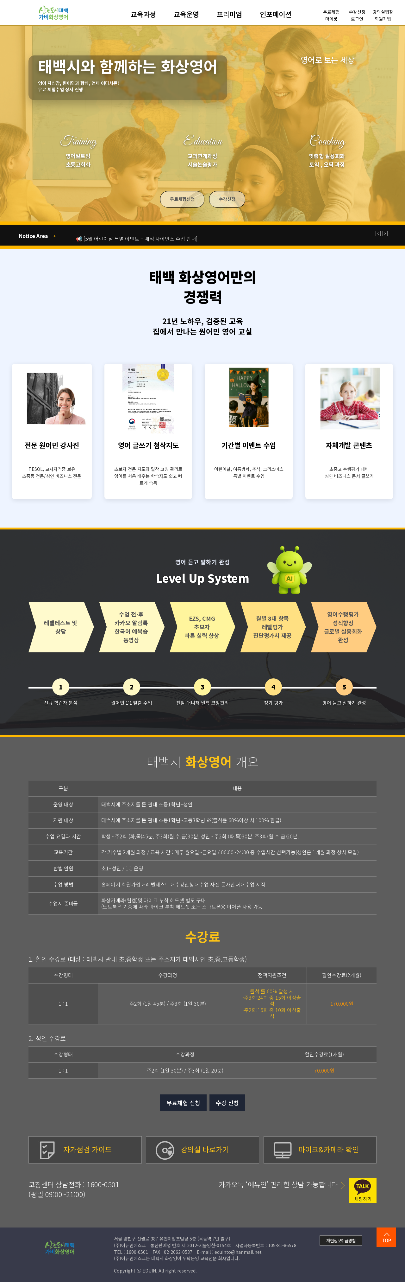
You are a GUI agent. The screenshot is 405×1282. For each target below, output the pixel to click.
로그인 (357, 19)
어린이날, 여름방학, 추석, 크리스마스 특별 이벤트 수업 (249, 472)
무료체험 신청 (183, 1103)
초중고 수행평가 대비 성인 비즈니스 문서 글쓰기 (349, 472)
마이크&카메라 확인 (316, 1149)
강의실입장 (383, 12)
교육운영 (186, 14)
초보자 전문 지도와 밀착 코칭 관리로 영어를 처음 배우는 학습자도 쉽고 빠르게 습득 (148, 476)
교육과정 (143, 14)
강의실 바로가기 (192, 1149)
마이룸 (331, 19)
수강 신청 (227, 1103)
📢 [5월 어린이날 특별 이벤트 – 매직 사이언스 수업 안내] (136, 238)
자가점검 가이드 (75, 1149)
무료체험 (331, 12)
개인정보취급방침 (341, 1240)
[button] (378, 233)
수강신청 (357, 12)
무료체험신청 (182, 199)
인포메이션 (275, 14)
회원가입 (383, 19)
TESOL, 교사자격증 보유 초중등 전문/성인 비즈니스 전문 (51, 472)
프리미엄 (229, 14)
